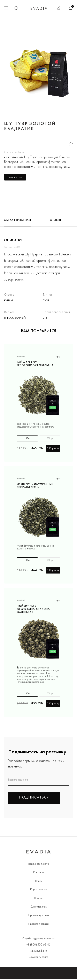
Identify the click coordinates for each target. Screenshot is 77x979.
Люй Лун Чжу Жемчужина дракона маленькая (33, 609)
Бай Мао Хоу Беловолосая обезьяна (35, 364)
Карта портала (38, 889)
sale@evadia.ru (38, 951)
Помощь (38, 898)
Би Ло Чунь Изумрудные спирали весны (35, 486)
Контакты (38, 872)
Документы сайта (38, 957)
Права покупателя (38, 915)
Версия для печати (38, 864)
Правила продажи (38, 924)
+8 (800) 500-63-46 (38, 944)
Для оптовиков (39, 906)
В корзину (53, 448)
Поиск (38, 881)
